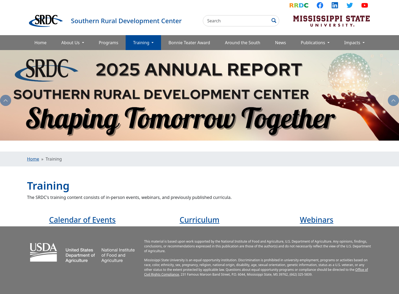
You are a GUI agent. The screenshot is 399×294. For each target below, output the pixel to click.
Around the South (242, 43)
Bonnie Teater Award (189, 43)
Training (147, 42)
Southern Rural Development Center (126, 20)
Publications (313, 43)
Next (393, 100)
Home (40, 43)
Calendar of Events (82, 220)
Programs (108, 43)
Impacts (352, 43)
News (280, 43)
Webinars (317, 220)
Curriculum (200, 220)
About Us (71, 43)
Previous (5, 100)
